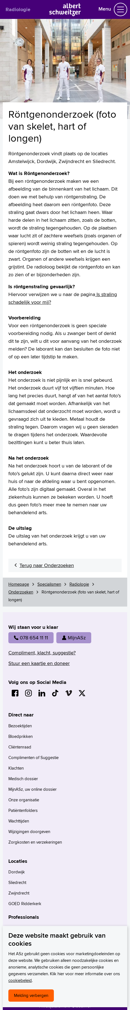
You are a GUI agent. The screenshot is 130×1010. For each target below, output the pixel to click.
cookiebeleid (20, 980)
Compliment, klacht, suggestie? (42, 652)
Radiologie (18, 9)
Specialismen (49, 584)
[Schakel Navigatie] (120, 9)
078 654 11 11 (31, 637)
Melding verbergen (31, 995)
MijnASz (74, 637)
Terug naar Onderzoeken (47, 565)
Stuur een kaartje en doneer (39, 663)
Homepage (18, 584)
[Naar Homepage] (65, 14)
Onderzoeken (20, 592)
